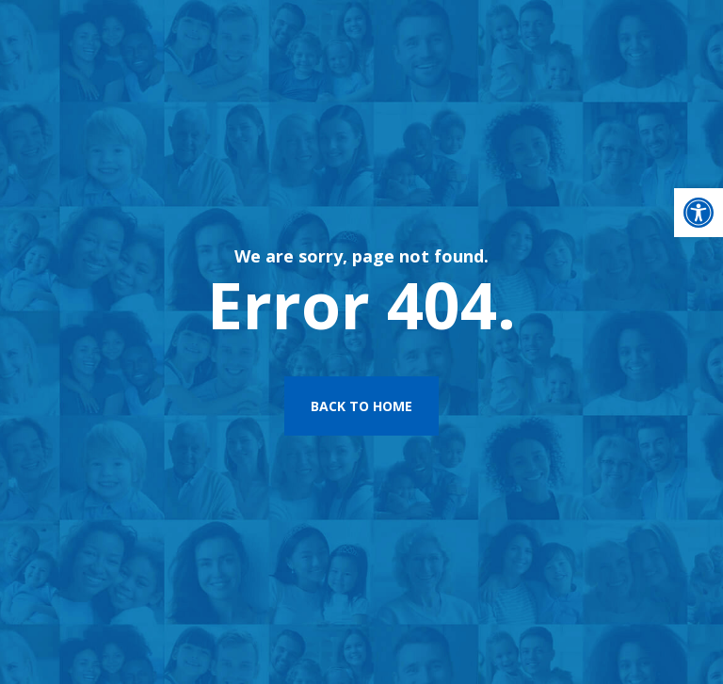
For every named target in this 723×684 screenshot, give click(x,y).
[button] (698, 212)
